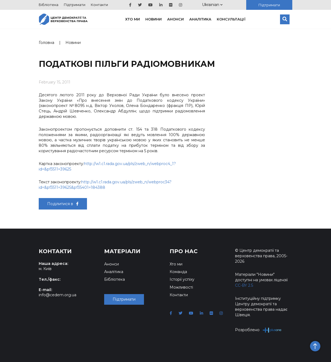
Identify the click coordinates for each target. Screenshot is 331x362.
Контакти (99, 4)
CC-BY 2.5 (244, 285)
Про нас (184, 251)
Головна (46, 42)
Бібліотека (48, 4)
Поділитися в (63, 203)
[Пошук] (285, 19)
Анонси (175, 19)
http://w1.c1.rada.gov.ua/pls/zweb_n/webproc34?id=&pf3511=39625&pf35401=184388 (105, 184)
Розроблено (258, 330)
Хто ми (132, 19)
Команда (178, 271)
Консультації (231, 19)
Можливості (181, 287)
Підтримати (74, 4)
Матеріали (122, 251)
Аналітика (200, 19)
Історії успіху (182, 279)
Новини (153, 19)
